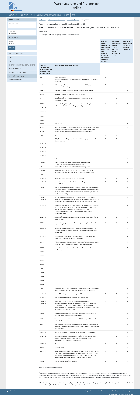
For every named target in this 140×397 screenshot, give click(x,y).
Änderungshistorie (15, 80)
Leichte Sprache (116, 391)
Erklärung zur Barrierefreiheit (91, 391)
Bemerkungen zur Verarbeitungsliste (22, 65)
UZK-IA (11, 61)
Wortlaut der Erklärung (17, 72)
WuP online (42, 20)
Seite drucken (11, 391)
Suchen (11, 48)
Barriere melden (105, 391)
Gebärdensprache (128, 391)
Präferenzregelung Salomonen (56, 20)
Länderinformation (16, 54)
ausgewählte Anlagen (16, 76)
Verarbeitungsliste (15, 69)
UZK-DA (11, 57)
